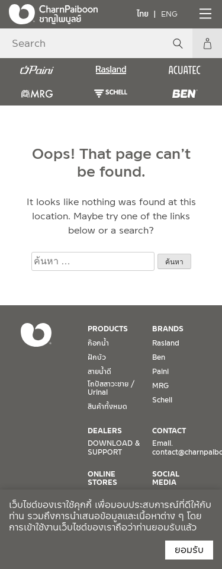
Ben (158, 357)
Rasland (165, 343)
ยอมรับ (189, 550)
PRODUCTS (108, 329)
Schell (162, 400)
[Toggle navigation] (204, 13)
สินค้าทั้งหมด (107, 406)
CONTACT (169, 431)
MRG (160, 386)
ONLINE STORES (102, 478)
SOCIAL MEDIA (165, 478)
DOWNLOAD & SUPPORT (114, 447)
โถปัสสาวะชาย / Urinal (111, 388)
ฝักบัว (97, 357)
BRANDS (168, 329)
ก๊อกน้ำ (98, 343)
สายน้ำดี (99, 371)
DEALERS (105, 431)
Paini (160, 371)
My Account (207, 43)
